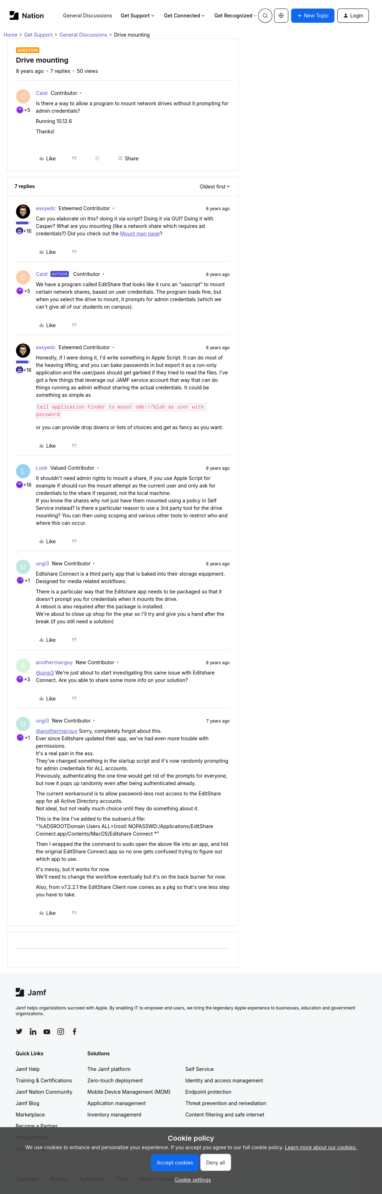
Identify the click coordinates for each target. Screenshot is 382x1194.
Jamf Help (28, 1069)
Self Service (199, 1069)
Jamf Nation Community (44, 1092)
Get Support (138, 15)
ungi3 (42, 563)
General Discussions (87, 15)
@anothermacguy (56, 731)
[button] (312, 16)
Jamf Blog (27, 1103)
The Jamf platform (109, 1069)
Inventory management (114, 1115)
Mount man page (140, 233)
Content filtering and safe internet (224, 1115)
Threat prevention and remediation (225, 1103)
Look (41, 468)
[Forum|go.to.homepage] (27, 15)
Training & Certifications (44, 1080)
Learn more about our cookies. (321, 1147)
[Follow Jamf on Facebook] (74, 1031)
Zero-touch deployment (115, 1080)
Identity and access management (224, 1080)
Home (10, 35)
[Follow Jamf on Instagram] (60, 1031)
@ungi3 (45, 673)
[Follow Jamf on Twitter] (19, 1031)
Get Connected (185, 15)
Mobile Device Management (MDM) (128, 1092)
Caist (42, 93)
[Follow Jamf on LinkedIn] (33, 1031)
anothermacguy (54, 662)
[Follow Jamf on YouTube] (46, 1031)
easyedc (46, 208)
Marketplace (30, 1115)
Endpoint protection (208, 1092)
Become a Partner (37, 1126)
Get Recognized (236, 15)
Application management (116, 1103)
